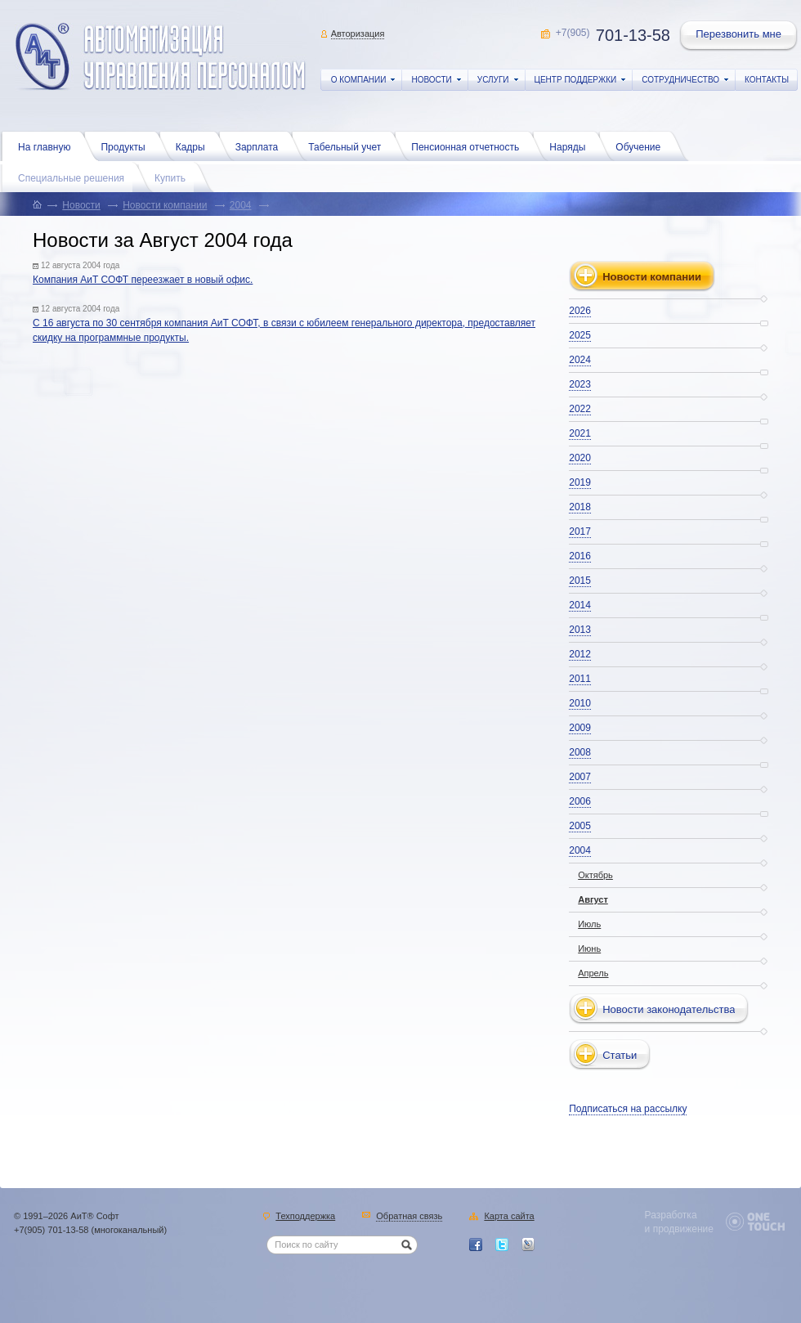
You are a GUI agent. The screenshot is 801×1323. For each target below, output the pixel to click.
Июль (589, 924)
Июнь (589, 948)
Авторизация (358, 33)
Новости (81, 205)
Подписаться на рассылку (628, 1108)
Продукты (127, 145)
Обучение (642, 145)
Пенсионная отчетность (469, 145)
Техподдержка (305, 1217)
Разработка (671, 1215)
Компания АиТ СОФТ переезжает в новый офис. (143, 279)
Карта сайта (509, 1217)
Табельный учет (348, 145)
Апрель (593, 973)
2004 (241, 205)
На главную (48, 145)
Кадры (194, 145)
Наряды (571, 145)
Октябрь (595, 875)
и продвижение (679, 1229)
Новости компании (165, 205)
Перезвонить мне (740, 36)
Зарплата (261, 145)
